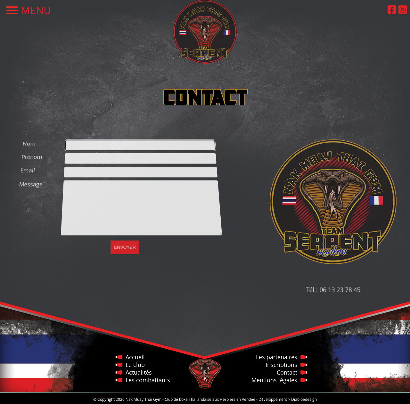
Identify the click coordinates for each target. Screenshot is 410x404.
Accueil (135, 357)
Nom (18, 137)
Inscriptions (281, 364)
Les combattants (148, 380)
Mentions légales (274, 380)
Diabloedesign (304, 399)
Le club (135, 364)
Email (22, 169)
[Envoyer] (125, 243)
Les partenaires (276, 357)
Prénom (24, 153)
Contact (287, 372)
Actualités (139, 372)
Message (28, 183)
